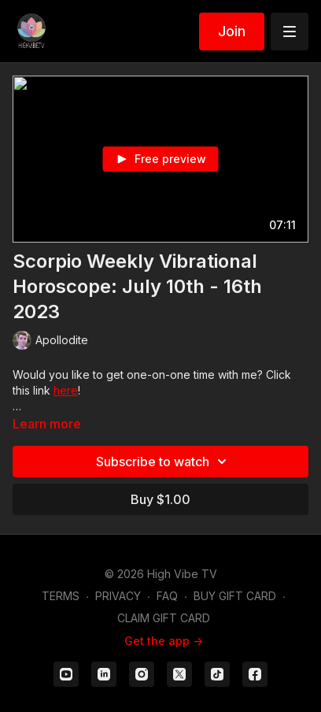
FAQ (167, 596)
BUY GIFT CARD (235, 596)
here (66, 390)
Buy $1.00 (160, 499)
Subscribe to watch (163, 461)
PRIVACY (118, 596)
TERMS (60, 596)
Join (231, 31)
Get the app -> (163, 640)
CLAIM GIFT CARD (163, 618)
